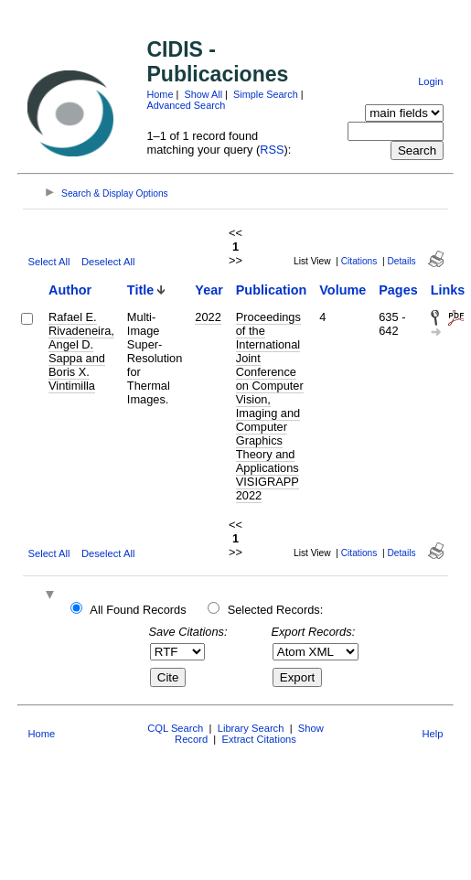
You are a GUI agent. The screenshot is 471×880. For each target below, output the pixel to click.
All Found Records (138, 610)
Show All (203, 94)
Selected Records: (276, 610)
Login (430, 81)
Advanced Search (185, 105)
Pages (398, 290)
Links (448, 290)
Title (140, 290)
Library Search (251, 728)
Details (402, 261)
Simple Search (265, 94)
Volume (342, 290)
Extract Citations (258, 739)
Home (159, 94)
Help (433, 733)
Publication (271, 290)
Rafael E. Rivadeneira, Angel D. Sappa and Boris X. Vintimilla (81, 351)
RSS (272, 149)
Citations (359, 261)
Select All (48, 261)
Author (69, 290)
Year (208, 290)
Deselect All (107, 261)
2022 (207, 317)
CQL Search (175, 728)
